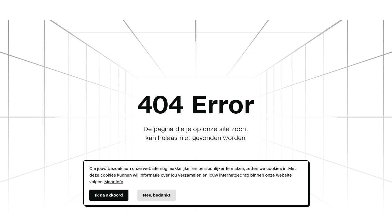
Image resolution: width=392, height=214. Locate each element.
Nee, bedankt (156, 195)
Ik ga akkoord (109, 195)
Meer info (113, 181)
